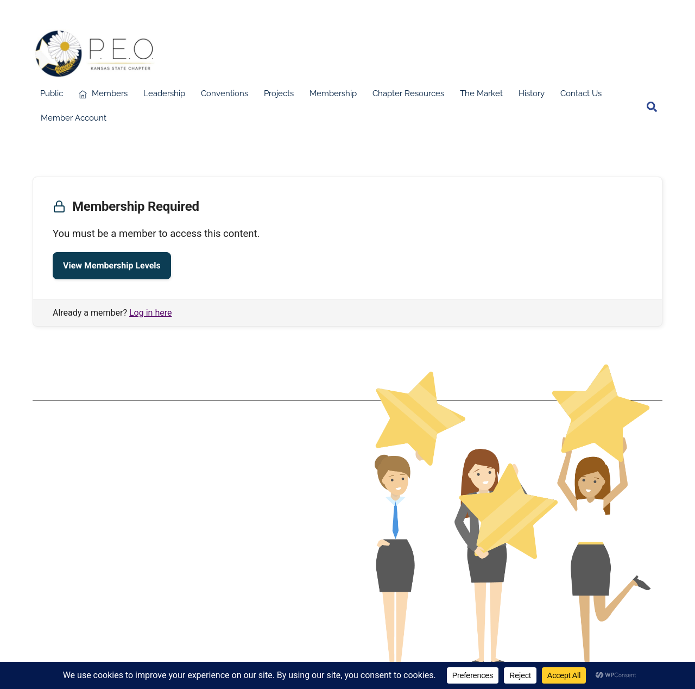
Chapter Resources (408, 93)
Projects (279, 93)
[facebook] (630, 106)
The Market (481, 93)
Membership (333, 93)
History (532, 93)
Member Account (73, 118)
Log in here (150, 313)
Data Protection (185, 521)
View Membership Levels (112, 265)
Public (51, 93)
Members (103, 93)
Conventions (224, 93)
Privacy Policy (185, 530)
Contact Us (581, 93)
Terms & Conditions (184, 513)
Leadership (164, 93)
